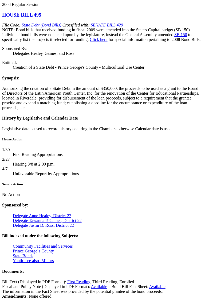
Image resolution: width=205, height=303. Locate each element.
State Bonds (23, 256)
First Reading (78, 281)
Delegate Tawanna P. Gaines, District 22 (47, 220)
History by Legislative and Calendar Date (40, 118)
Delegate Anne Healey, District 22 (42, 215)
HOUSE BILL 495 (21, 15)
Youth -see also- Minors (33, 260)
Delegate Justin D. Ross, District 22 (43, 225)
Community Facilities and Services (43, 246)
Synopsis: (10, 78)
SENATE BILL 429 (107, 25)
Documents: (13, 271)
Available (99, 286)
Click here (98, 39)
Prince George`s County (33, 251)
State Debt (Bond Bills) (41, 25)
